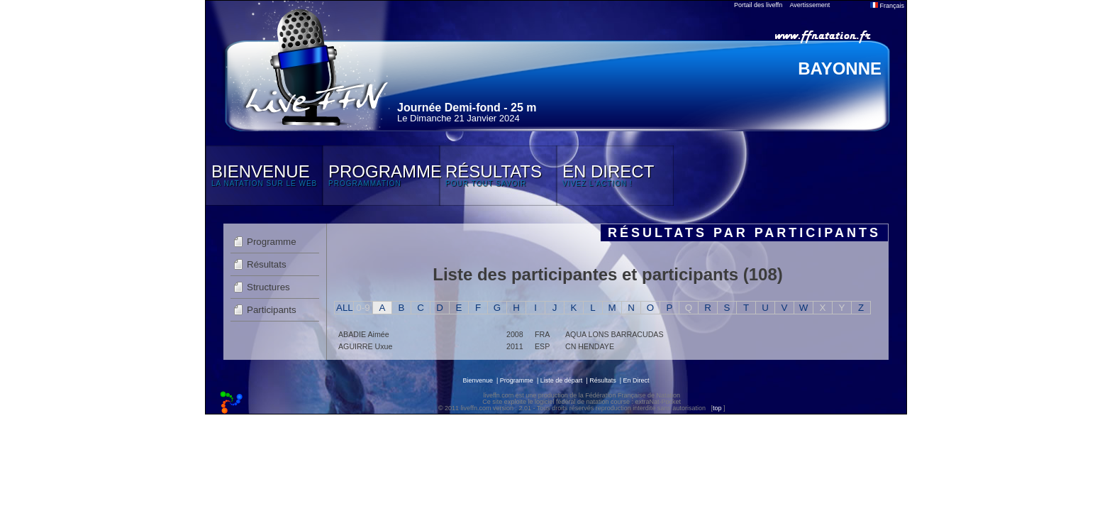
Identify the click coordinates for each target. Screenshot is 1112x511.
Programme (271, 241)
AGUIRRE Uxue (365, 346)
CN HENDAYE (589, 346)
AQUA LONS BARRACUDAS (614, 334)
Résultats (267, 264)
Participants (271, 309)
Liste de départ (561, 380)
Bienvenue (477, 380)
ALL (344, 307)
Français (887, 5)
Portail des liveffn (758, 5)
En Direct (636, 380)
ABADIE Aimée (363, 334)
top (717, 408)
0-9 (362, 307)
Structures (268, 287)
